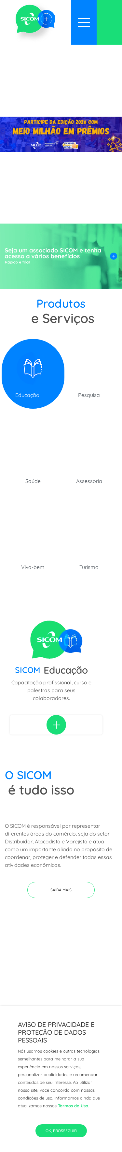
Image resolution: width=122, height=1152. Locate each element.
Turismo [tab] (89, 567)
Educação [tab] (27, 395)
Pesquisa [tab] (89, 395)
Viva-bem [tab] (33, 567)
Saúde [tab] (33, 481)
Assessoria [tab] (89, 481)
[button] (61, 890)
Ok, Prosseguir (61, 1130)
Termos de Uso (73, 1105)
